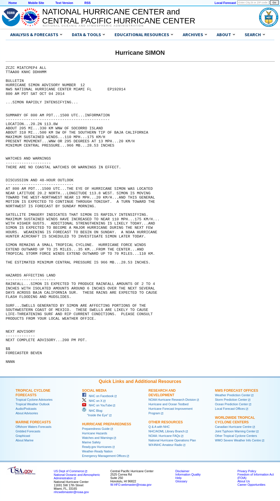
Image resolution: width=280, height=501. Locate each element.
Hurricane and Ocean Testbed (168, 404)
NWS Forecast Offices (236, 391)
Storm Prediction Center (231, 399)
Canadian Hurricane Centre (233, 426)
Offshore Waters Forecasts (33, 426)
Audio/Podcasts (26, 408)
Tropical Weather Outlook (32, 404)
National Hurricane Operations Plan (172, 440)
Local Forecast (225, 3)
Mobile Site (36, 3)
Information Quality (188, 474)
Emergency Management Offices (104, 456)
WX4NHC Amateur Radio (165, 444)
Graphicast (23, 435)
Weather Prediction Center (232, 395)
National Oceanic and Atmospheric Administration (93, 25)
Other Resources (165, 422)
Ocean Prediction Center (231, 404)
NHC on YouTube (97, 405)
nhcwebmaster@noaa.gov (71, 492)
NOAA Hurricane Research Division (172, 399)
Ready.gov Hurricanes (97, 446)
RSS (87, 3)
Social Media (94, 391)
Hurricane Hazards (94, 433)
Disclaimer (182, 471)
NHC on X (92, 400)
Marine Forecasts (33, 422)
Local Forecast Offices (230, 408)
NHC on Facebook (98, 396)
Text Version (64, 3)
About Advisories (27, 413)
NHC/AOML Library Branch (166, 431)
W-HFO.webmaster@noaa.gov (131, 484)
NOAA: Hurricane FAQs (164, 435)
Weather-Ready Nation (97, 451)
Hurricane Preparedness (106, 424)
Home (12, 3)
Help (178, 478)
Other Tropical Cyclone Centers (236, 435)
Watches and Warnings (97, 437)
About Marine (24, 440)
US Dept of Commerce (69, 471)
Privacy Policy (246, 471)
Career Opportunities (251, 484)
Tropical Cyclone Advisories (34, 399)
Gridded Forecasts (28, 431)
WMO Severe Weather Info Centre (238, 440)
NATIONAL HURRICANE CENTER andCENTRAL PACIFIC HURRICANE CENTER (118, 16)
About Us (243, 481)
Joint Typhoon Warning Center (235, 431)
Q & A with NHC (159, 426)
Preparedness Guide (96, 428)
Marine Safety (91, 442)
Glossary (181, 481)
